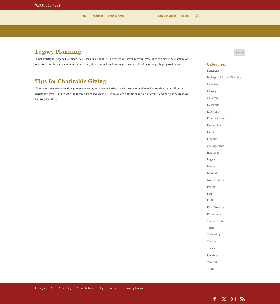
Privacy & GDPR (44, 288)
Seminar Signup (167, 16)
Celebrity (212, 84)
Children (212, 98)
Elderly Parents (216, 118)
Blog (101, 288)
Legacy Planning (58, 51)
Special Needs (215, 221)
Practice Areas (116, 16)
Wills (210, 269)
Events (211, 132)
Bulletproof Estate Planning (224, 78)
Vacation (212, 262)
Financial (212, 139)
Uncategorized (216, 255)
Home (84, 16)
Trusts (211, 248)
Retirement (214, 214)
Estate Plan (214, 125)
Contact (186, 16)
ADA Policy (65, 288)
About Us (98, 16)
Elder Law (213, 112)
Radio (210, 200)
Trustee (211, 241)
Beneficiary (214, 71)
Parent (211, 187)
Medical (212, 173)
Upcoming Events (133, 288)
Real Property (215, 207)
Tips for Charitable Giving (70, 81)
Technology (214, 235)
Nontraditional (216, 180)
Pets (209, 194)
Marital (211, 166)
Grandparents (215, 146)
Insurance (213, 153)
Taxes (210, 228)
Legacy (211, 159)
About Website (85, 288)
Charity (211, 91)
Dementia (213, 105)
